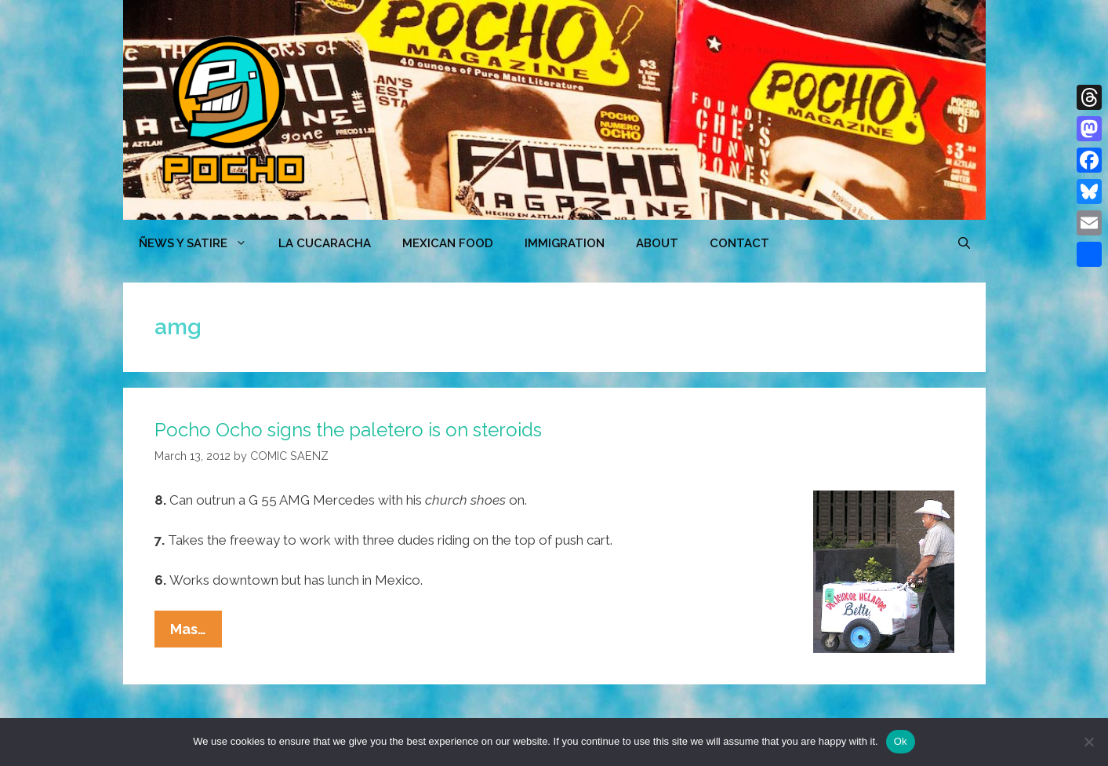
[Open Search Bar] (964, 243)
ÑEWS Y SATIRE (201, 243)
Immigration (565, 243)
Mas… (196, 632)
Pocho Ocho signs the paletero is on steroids (348, 429)
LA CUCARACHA (324, 243)
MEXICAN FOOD (447, 243)
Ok (900, 741)
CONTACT (739, 243)
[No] (1088, 742)
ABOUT (657, 243)
